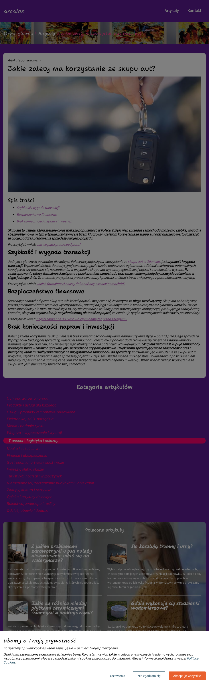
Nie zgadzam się (149, 676)
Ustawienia (117, 676)
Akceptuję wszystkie (187, 676)
